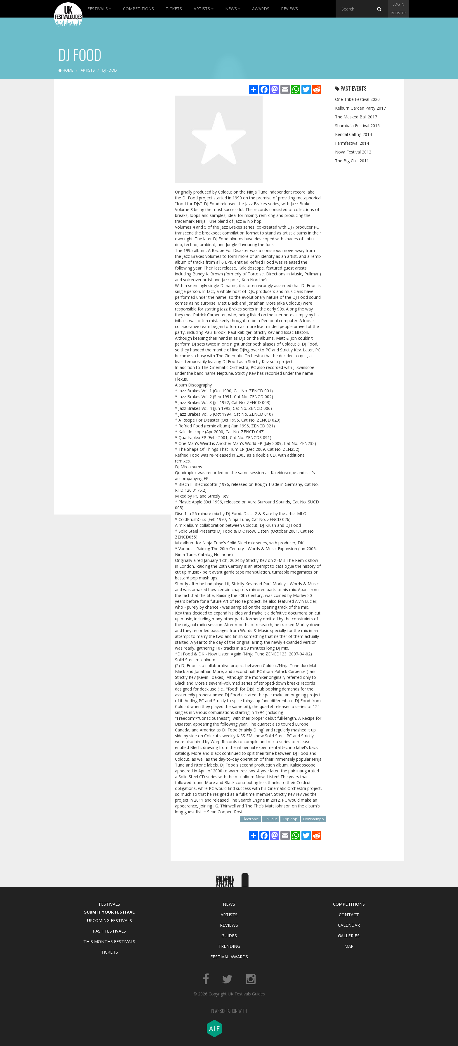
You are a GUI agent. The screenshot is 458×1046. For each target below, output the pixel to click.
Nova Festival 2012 (353, 152)
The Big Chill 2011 (352, 160)
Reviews (289, 8)
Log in (398, 4)
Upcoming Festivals (109, 920)
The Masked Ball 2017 (356, 117)
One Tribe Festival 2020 (357, 99)
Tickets (174, 8)
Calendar (349, 925)
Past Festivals (109, 931)
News (232, 8)
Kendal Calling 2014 (353, 134)
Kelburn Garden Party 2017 (360, 108)
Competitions (138, 8)
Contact (349, 914)
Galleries (349, 935)
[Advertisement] (108, 175)
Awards (260, 8)
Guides (229, 935)
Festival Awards (229, 956)
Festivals (99, 8)
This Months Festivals (109, 941)
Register (398, 13)
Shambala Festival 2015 (357, 125)
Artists (204, 8)
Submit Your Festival (109, 912)
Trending (229, 946)
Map (348, 946)
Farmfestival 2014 (352, 143)
